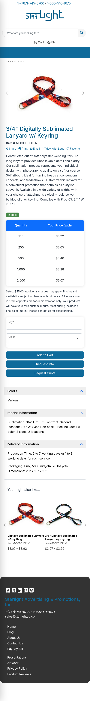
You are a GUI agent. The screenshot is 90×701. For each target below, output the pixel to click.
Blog (10, 632)
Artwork (13, 663)
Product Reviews (19, 674)
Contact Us (15, 643)
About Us (13, 638)
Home (11, 626)
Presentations (17, 657)
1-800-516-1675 (59, 3)
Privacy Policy (17, 668)
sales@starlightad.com (21, 616)
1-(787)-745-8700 (30, 3)
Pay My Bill (15, 649)
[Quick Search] (40, 33)
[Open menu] (82, 52)
